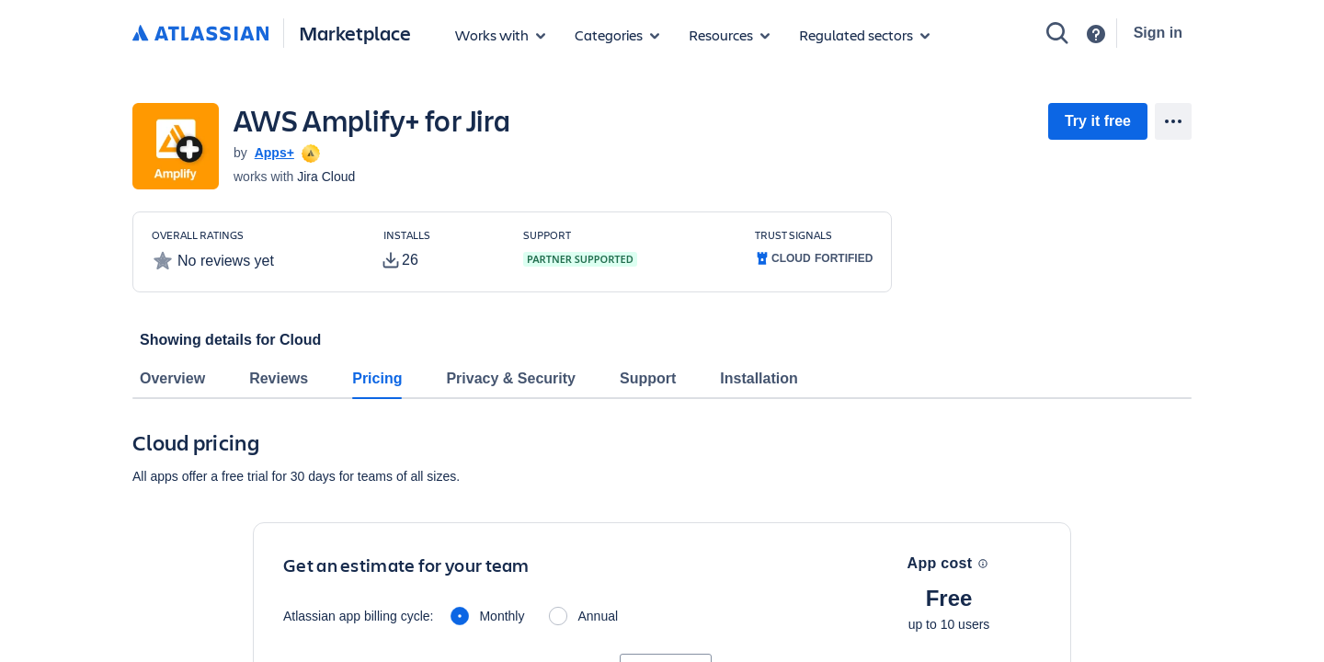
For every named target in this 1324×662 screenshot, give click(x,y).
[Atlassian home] (200, 34)
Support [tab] (648, 378)
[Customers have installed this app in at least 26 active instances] (438, 250)
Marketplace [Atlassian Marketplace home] (355, 32)
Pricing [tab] (377, 378)
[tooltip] (309, 152)
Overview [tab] (172, 378)
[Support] (1096, 34)
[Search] (1057, 33)
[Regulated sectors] (864, 35)
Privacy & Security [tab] (511, 378)
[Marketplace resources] (729, 35)
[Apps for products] (500, 35)
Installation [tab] (758, 378)
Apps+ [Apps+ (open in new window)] (274, 152)
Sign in (1158, 32)
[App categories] (617, 35)
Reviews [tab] (278, 378)
